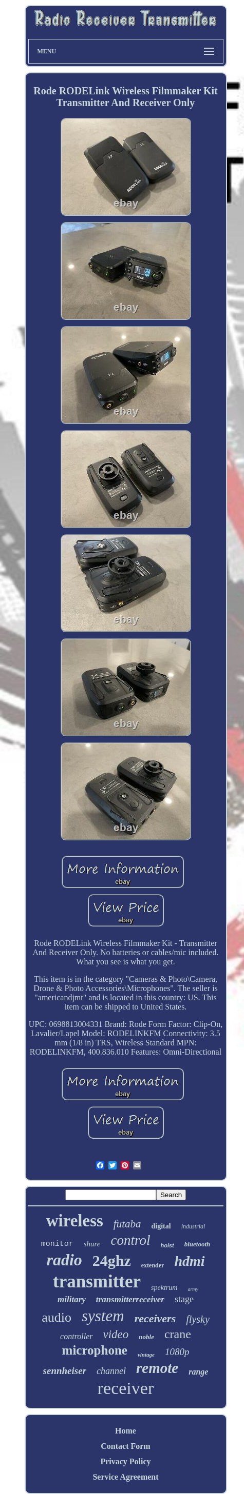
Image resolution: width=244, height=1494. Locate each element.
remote (157, 1368)
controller (76, 1336)
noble (146, 1337)
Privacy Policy (125, 1461)
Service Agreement (125, 1476)
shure (92, 1244)
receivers (155, 1318)
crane (177, 1334)
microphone (94, 1350)
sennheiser (64, 1370)
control (130, 1240)
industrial (193, 1226)
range (198, 1371)
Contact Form (125, 1446)
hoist (167, 1245)
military (72, 1299)
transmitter (97, 1281)
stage (184, 1299)
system (103, 1316)
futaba (127, 1224)
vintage (146, 1354)
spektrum (164, 1287)
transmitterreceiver (130, 1299)
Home (125, 1430)
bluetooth (197, 1244)
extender (152, 1265)
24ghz (111, 1260)
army (192, 1289)
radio (64, 1259)
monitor (57, 1244)
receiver (126, 1388)
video (116, 1334)
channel (111, 1371)
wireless (74, 1221)
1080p (177, 1351)
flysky (198, 1319)
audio (56, 1317)
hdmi (189, 1261)
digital (161, 1226)
